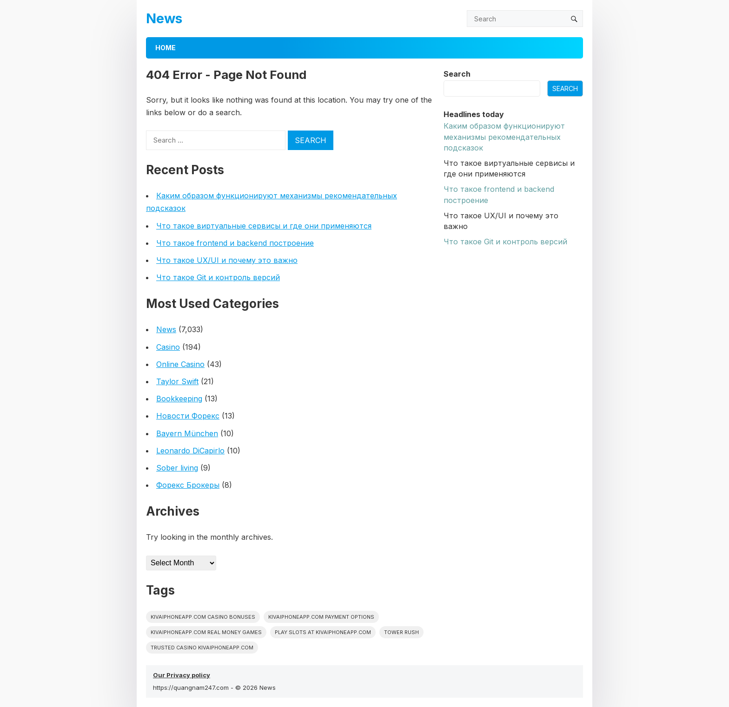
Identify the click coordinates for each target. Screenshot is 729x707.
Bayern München (187, 433)
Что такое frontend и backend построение (235, 243)
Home (165, 48)
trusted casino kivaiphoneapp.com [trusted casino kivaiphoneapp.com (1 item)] (202, 647)
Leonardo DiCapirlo (190, 450)
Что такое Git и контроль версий (218, 277)
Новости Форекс (187, 415)
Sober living (177, 467)
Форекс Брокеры (187, 485)
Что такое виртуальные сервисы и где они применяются (263, 225)
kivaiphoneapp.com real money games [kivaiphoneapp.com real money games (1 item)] (206, 632)
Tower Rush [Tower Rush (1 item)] (401, 632)
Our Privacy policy (181, 675)
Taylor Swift (177, 381)
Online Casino (180, 364)
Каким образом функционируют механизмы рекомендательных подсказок (504, 136)
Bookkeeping (179, 398)
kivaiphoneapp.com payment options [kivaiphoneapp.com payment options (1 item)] (321, 617)
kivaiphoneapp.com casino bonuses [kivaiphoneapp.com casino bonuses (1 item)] (203, 617)
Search (457, 74)
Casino (168, 347)
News (164, 18)
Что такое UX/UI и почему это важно (227, 260)
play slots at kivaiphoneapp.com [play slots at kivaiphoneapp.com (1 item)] (323, 632)
